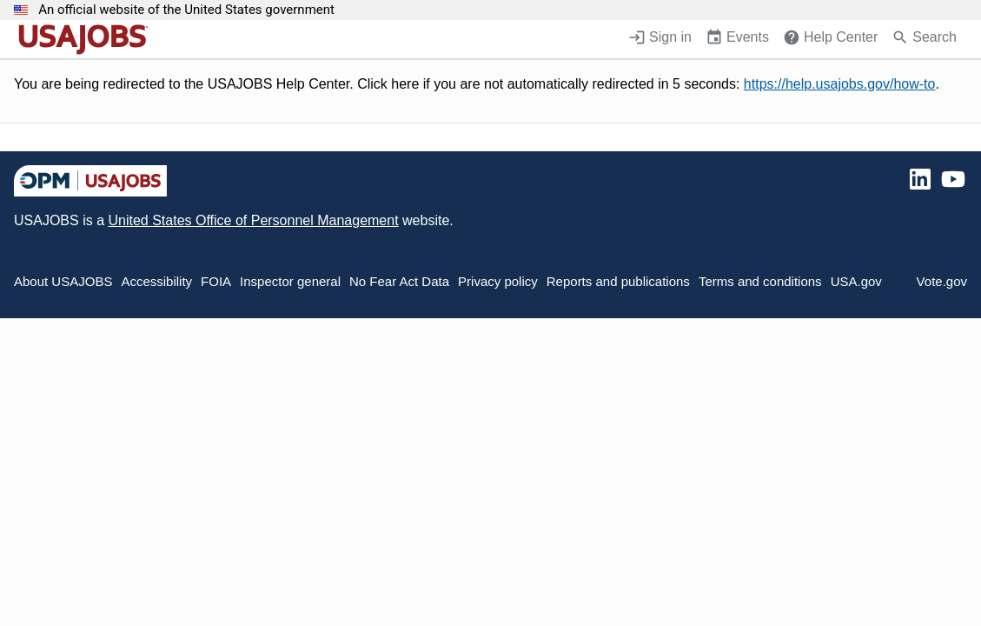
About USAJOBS (63, 281)
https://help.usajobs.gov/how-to (840, 84)
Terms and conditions (760, 281)
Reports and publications (618, 281)
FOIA (216, 281)
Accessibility (156, 281)
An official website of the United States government (186, 10)
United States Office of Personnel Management (253, 220)
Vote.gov (942, 281)
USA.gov (856, 281)
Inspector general (290, 281)
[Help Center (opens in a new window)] (830, 39)
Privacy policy (498, 281)
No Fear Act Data (399, 281)
